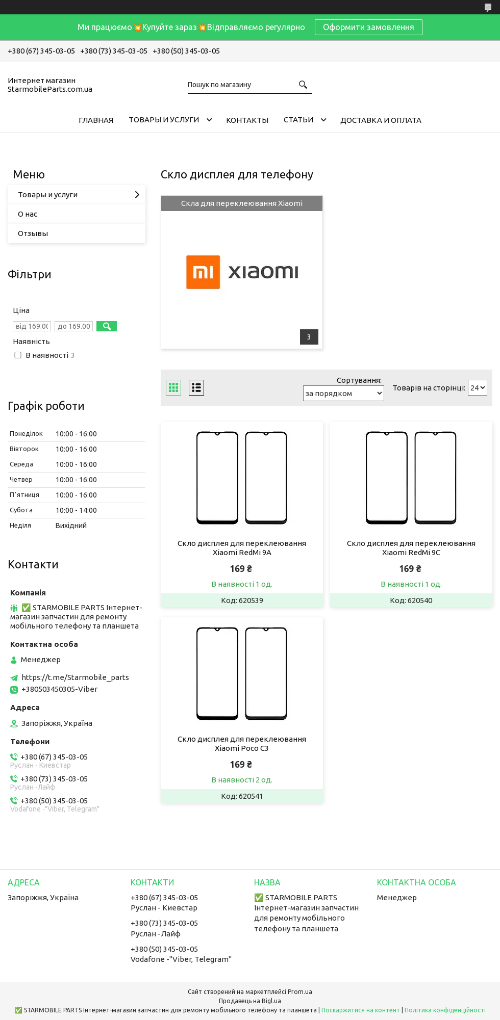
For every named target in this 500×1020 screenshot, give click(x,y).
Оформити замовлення (368, 27)
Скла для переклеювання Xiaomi (242, 203)
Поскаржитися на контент (360, 1010)
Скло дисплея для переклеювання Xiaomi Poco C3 (242, 743)
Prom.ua (300, 991)
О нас (27, 214)
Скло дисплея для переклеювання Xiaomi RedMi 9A (242, 548)
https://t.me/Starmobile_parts (75, 677)
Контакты (247, 120)
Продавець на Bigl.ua (250, 1001)
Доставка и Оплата (380, 120)
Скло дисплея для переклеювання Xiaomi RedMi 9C (411, 548)
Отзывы (33, 233)
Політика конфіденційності (445, 1010)
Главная (96, 120)
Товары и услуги (164, 119)
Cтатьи (298, 119)
